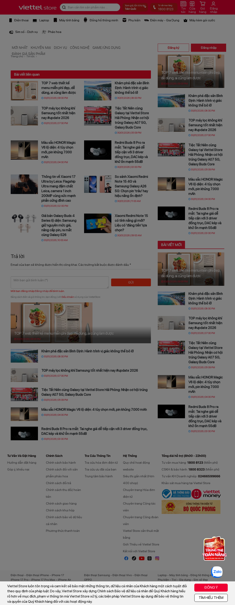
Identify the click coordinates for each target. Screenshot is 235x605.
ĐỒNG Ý (211, 587)
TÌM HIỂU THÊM (211, 597)
